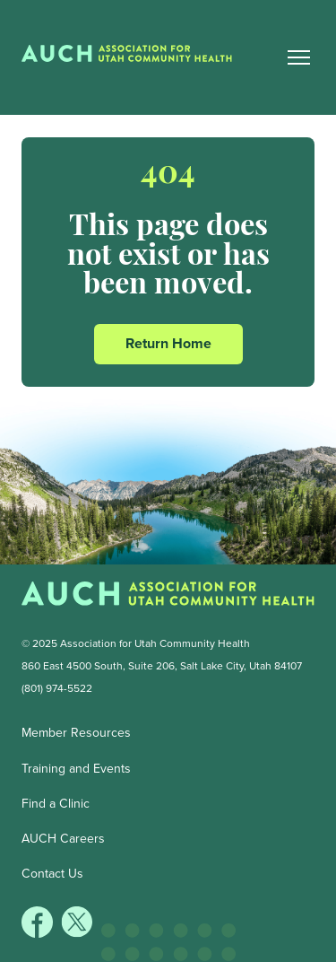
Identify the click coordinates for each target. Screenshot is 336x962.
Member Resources (76, 732)
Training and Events (76, 768)
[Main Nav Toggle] (299, 57)
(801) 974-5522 (57, 688)
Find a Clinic (56, 803)
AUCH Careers (63, 838)
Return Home (168, 343)
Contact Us (52, 873)
